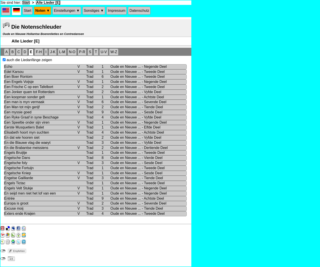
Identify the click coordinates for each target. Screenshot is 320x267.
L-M (62, 52)
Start (26, 2)
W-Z (113, 52)
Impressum (116, 10)
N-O (72, 52)
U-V (104, 52)
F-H (39, 52)
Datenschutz (139, 10)
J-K (52, 52)
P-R (82, 52)
